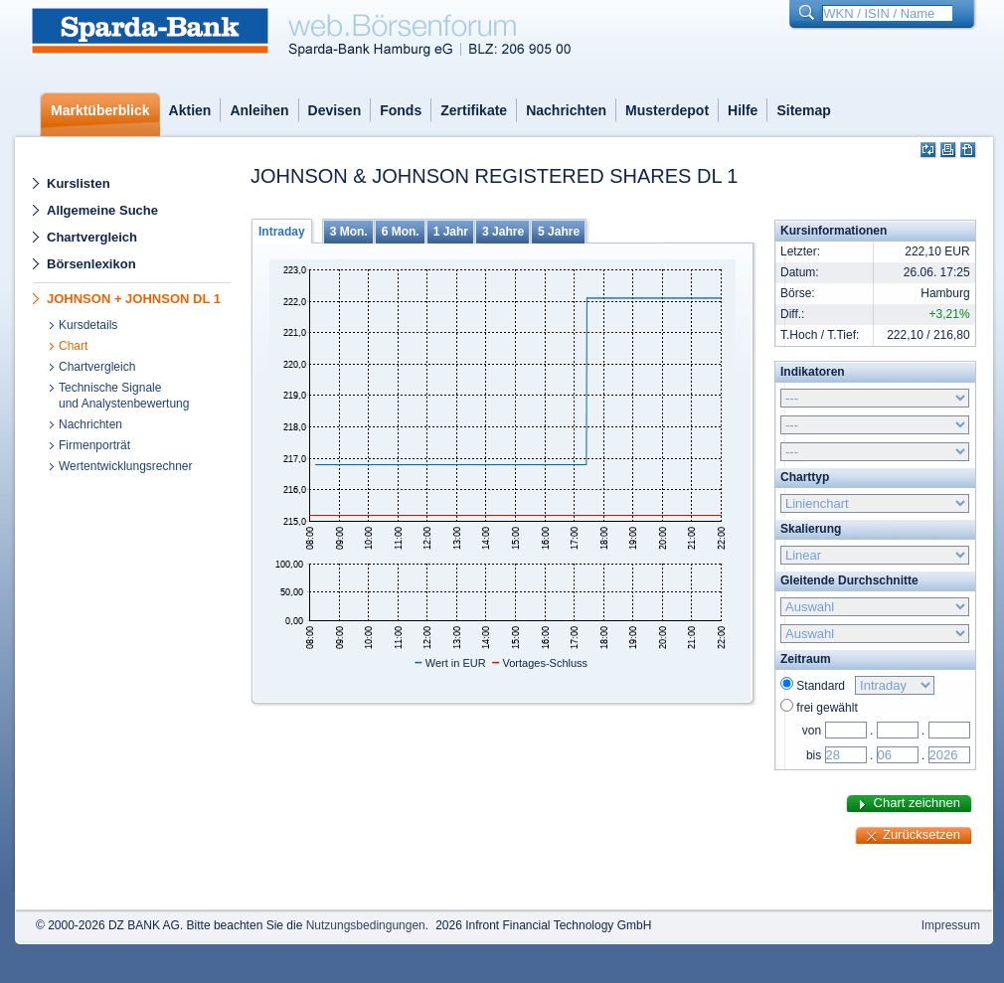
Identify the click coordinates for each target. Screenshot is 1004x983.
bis (813, 755)
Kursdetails (88, 325)
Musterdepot (667, 110)
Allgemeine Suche (102, 210)
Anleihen (259, 110)
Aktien (190, 110)
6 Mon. (400, 232)
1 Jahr (450, 232)
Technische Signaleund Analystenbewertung (124, 395)
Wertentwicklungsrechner (126, 466)
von (811, 730)
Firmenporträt (94, 445)
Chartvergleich (92, 237)
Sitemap (803, 110)
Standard (823, 686)
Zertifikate (473, 110)
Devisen (335, 110)
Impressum (950, 925)
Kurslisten (78, 183)
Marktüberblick (100, 110)
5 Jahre (559, 232)
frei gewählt (826, 708)
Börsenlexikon (91, 263)
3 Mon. (349, 232)
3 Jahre (503, 232)
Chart (73, 346)
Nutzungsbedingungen (365, 925)
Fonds (400, 110)
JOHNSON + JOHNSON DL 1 (134, 298)
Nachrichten (566, 110)
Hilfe (742, 110)
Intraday (281, 232)
